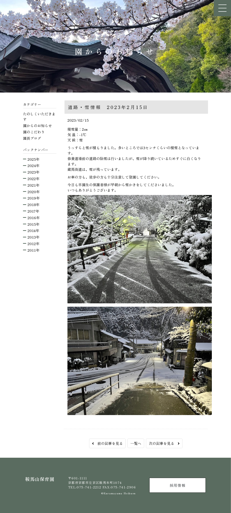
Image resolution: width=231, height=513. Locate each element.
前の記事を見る (107, 443)
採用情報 (177, 485)
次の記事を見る (164, 443)
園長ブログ (32, 138)
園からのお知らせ (37, 125)
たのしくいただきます (39, 116)
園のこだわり (34, 132)
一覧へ (135, 443)
